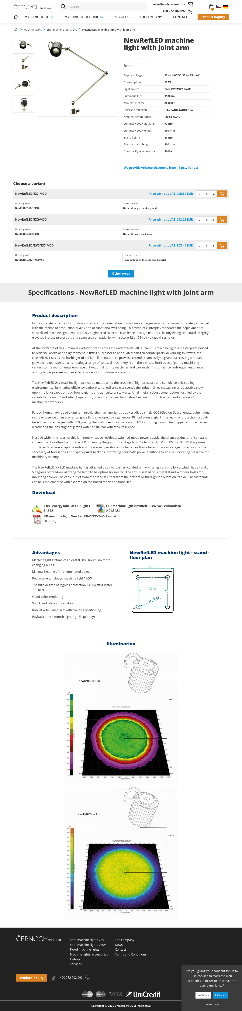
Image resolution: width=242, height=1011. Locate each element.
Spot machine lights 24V (87, 940)
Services (122, 17)
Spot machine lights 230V (88, 945)
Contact (180, 17)
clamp (77, 482)
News (119, 945)
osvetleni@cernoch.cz (169, 4)
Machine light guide (84, 17)
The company (151, 17)
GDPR (216, 1004)
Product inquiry (213, 17)
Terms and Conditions (131, 954)
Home (16, 17)
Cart (209, 5)
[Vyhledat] (63, 6)
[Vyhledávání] (107, 6)
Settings (203, 995)
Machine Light (39, 17)
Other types (121, 273)
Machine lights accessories (89, 954)
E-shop (75, 959)
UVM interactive (140, 1006)
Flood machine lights (84, 949)
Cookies (208, 1004)
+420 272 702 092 (173, 11)
